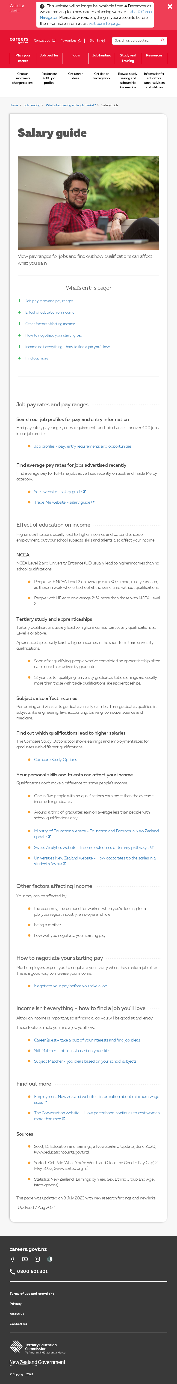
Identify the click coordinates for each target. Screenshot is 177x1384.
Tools (75, 55)
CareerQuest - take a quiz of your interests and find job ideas (87, 1040)
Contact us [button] (46, 41)
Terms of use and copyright (32, 1293)
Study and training (128, 58)
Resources (154, 55)
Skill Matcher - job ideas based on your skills (72, 1051)
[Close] (170, 8)
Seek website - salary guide (58, 492)
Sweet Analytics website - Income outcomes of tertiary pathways (91, 848)
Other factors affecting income (50, 324)
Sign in (95, 40)
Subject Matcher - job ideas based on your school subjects (85, 1061)
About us (17, 1314)
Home (14, 105)
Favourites (69, 40)
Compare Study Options (55, 760)
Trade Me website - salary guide (62, 502)
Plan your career (22, 58)
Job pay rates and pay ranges (49, 301)
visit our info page (104, 24)
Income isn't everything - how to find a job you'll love (67, 347)
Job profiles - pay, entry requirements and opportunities (83, 446)
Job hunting (101, 55)
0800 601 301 (32, 1272)
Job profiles (49, 55)
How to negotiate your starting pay (54, 335)
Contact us (18, 1324)
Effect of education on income (49, 312)
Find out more (36, 358)
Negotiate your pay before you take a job (70, 986)
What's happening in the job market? (71, 105)
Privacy (16, 1303)
